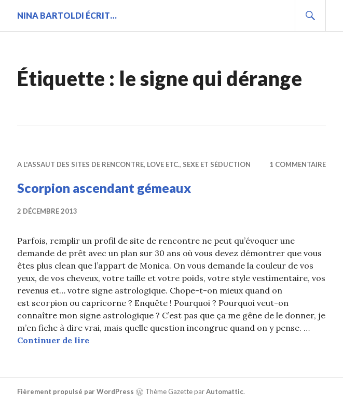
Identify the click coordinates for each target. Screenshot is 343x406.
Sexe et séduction (217, 164)
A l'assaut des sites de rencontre (80, 164)
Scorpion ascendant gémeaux (104, 187)
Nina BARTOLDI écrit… (67, 15)
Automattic (224, 391)
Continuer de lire (53, 340)
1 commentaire (297, 164)
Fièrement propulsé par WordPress (75, 391)
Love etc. (163, 164)
